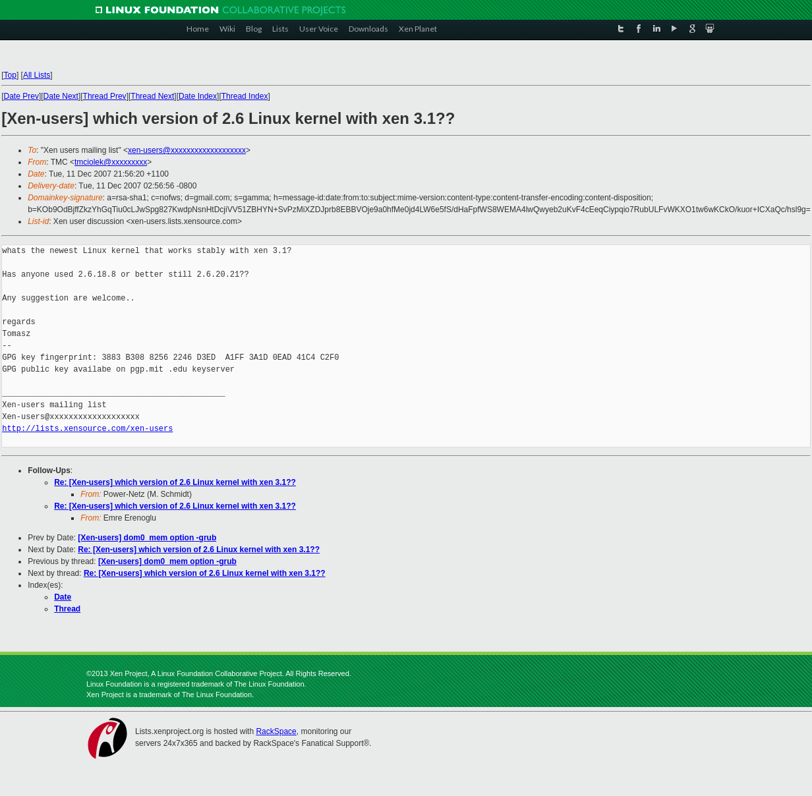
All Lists (36, 75)
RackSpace (276, 731)
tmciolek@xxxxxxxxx (110, 162)
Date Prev (21, 96)
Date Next (61, 96)
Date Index (198, 96)
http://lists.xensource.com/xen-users (87, 428)
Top (10, 75)
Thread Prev (105, 96)
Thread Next (152, 96)
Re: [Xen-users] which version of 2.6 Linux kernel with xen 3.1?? (175, 482)
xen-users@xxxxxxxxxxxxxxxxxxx (187, 150)
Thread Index (244, 96)
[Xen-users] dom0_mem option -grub (147, 537)
